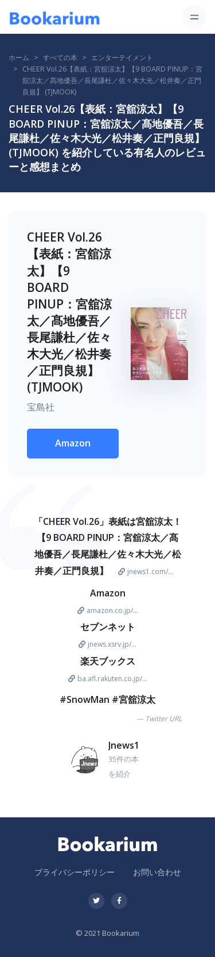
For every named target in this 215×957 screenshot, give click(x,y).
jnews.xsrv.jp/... (107, 644)
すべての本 (60, 57)
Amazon (73, 443)
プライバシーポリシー (74, 872)
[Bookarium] (54, 17)
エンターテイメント (122, 57)
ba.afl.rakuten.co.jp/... (107, 678)
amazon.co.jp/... (107, 610)
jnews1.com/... (145, 571)
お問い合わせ (157, 872)
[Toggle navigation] (194, 17)
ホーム (19, 57)
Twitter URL (163, 718)
